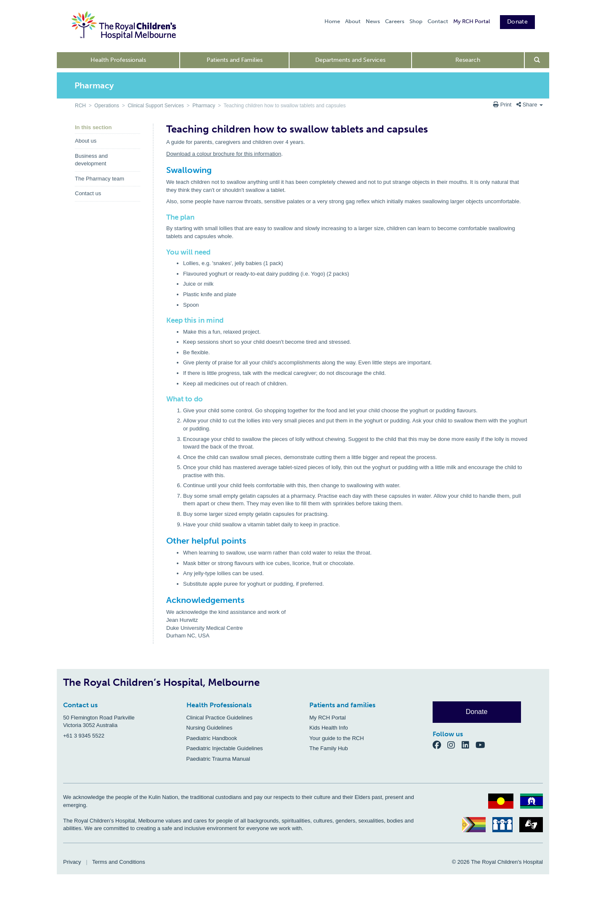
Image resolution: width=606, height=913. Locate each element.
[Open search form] (537, 60)
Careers (394, 21)
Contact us (88, 193)
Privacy (72, 862)
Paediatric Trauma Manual (218, 759)
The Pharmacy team (99, 178)
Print (503, 104)
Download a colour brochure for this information (223, 154)
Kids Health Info (328, 728)
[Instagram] (454, 745)
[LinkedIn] (469, 745)
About (353, 21)
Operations (106, 106)
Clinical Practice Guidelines (219, 717)
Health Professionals (118, 60)
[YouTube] (483, 745)
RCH (80, 106)
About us (85, 141)
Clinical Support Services (155, 106)
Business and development (91, 160)
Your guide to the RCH (336, 738)
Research (467, 60)
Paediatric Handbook (211, 738)
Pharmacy (203, 106)
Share (529, 104)
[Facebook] (440, 745)
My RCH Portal (471, 21)
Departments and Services (350, 60)
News (373, 21)
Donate (517, 21)
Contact (438, 21)
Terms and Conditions (118, 862)
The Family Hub (328, 748)
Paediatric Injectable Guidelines (224, 748)
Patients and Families (235, 60)
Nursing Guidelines (209, 728)
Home (332, 21)
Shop (416, 21)
